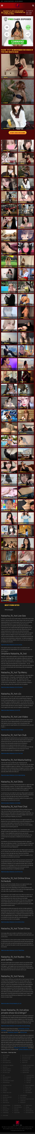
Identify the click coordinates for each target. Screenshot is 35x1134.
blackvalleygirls (26, 1068)
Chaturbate (10, 1032)
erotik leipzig (5, 1112)
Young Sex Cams (30, 1075)
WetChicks (28, 1078)
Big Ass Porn (5, 1078)
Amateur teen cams (7, 1092)
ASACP (17, 1125)
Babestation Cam (30, 1077)
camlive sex (22, 1100)
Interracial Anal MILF (26, 1057)
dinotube (5, 1058)
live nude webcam (7, 1077)
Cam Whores (5, 1095)
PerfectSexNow (6, 1082)
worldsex (5, 1090)
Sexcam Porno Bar (26, 1058)
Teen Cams (5, 1098)
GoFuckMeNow (23, 1095)
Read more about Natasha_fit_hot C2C (10, 710)
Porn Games (5, 1110)
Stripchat (16, 1032)
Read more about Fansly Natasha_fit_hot (11, 1003)
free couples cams (7, 1062)
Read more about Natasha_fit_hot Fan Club (12, 753)
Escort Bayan (23, 1097)
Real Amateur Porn (30, 1112)
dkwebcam (5, 1088)
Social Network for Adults (8, 1080)
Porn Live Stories (18, 1107)
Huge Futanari (29, 1105)
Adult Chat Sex (6, 1102)
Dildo (10, 803)
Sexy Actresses (26, 1070)
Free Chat (12, 871)
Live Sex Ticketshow (9, 1)
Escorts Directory (6, 1060)
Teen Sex (28, 1082)
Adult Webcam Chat (7, 1085)
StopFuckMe (17, 1112)
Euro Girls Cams (6, 1072)
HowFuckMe (5, 1057)
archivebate (21, 1028)
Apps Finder (28, 1090)
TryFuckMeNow (28, 1092)
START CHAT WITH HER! (17, 132)
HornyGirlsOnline (6, 1105)
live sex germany (19, 1)
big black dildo (26, 1072)
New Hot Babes (6, 1055)
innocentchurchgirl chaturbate (27, 1098)
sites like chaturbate (7, 1097)
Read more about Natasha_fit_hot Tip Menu (12, 687)
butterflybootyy (17, 1105)
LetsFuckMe (5, 1115)
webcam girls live (29, 1110)
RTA (14, 1125)
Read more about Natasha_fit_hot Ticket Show (12, 950)
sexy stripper (25, 1060)
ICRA (21, 1125)
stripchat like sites (27, 1067)
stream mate (28, 1087)
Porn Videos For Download (28, 1055)
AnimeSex (28, 1080)
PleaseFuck (22, 1102)
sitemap (27, 1107)
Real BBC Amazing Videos (28, 1065)
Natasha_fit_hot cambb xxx (21, 1047)
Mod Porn (5, 1107)
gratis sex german (7, 1068)
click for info (24, 1062)
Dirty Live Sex (29, 1109)
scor (4, 1075)
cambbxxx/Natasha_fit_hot (25, 1049)
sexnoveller (5, 1100)
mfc (2, 1)
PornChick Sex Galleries (8, 1065)
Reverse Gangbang (29, 1085)
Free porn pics (28, 1088)
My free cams (23, 1032)
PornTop (4, 1087)
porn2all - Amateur (7, 1070)
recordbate (4, 1030)
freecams (16, 1109)
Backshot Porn (6, 1109)
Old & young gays (9, 609)
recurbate (27, 1028)
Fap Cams (16, 1110)
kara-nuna (5, 1067)
